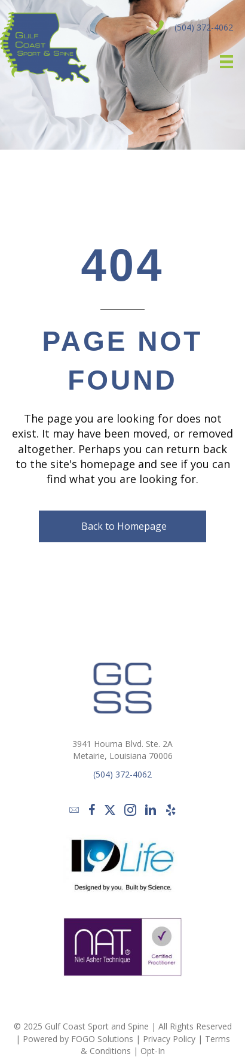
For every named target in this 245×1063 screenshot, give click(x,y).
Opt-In (152, 1050)
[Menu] (222, 62)
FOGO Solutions (102, 1038)
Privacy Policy (169, 1038)
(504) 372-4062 (203, 27)
